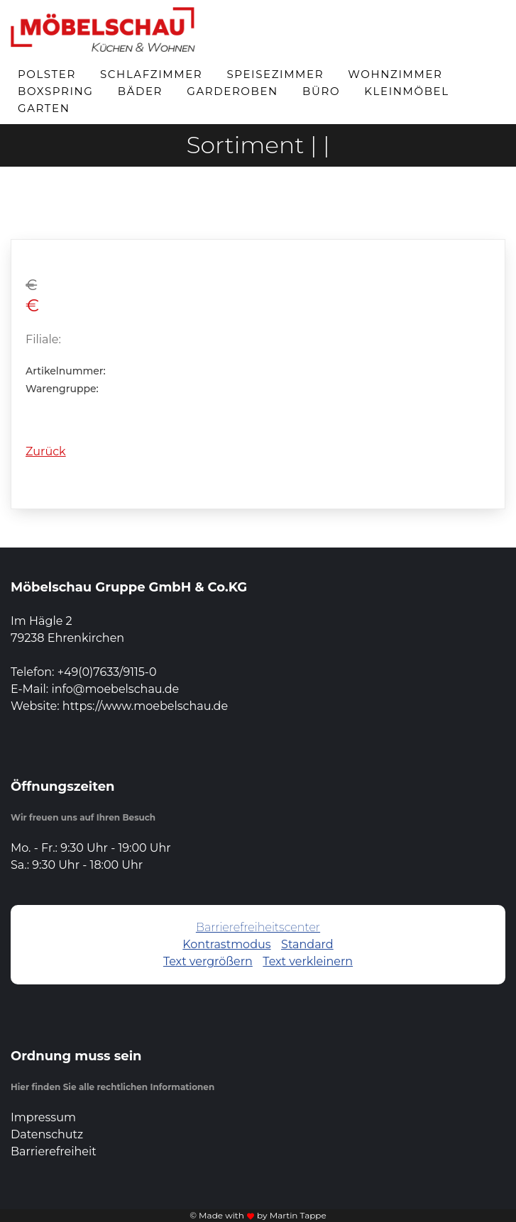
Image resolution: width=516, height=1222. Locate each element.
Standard (307, 944)
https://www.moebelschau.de (145, 706)
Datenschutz (47, 1134)
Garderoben (232, 91)
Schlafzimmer (151, 74)
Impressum (43, 1117)
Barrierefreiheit (54, 1151)
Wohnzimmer (395, 74)
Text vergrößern (208, 961)
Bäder (140, 91)
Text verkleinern (308, 961)
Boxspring (56, 91)
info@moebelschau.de (115, 689)
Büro (321, 91)
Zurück (46, 451)
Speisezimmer (275, 74)
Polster (47, 74)
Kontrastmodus (226, 944)
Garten (44, 108)
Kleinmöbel (406, 91)
